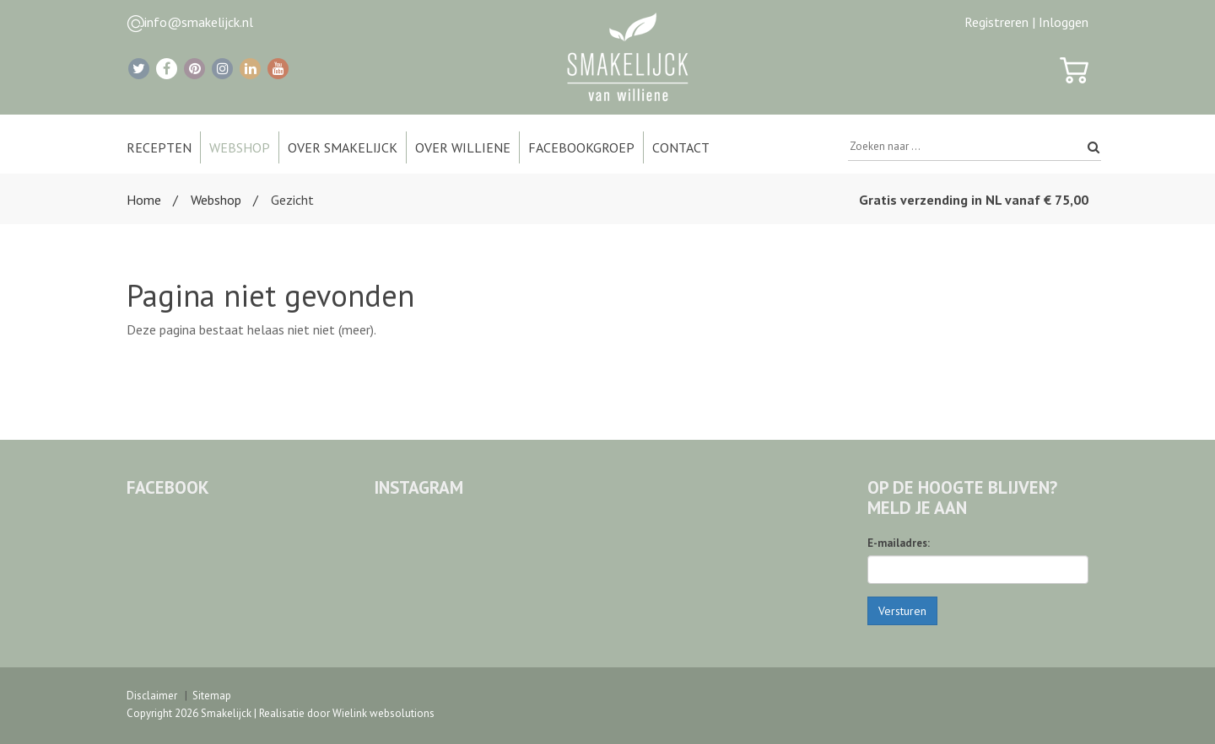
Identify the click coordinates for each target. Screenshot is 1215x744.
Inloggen (1063, 21)
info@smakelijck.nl (198, 21)
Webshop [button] (239, 147)
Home (144, 199)
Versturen (902, 610)
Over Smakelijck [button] (342, 147)
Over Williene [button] (462, 147)
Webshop (216, 199)
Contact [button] (681, 147)
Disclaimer (152, 695)
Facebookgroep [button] (581, 147)
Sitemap (211, 695)
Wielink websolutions (383, 713)
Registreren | (999, 21)
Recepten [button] (159, 147)
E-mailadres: (898, 543)
